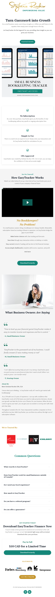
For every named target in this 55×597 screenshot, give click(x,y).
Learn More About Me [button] (27, 577)
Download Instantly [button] (27, 41)
